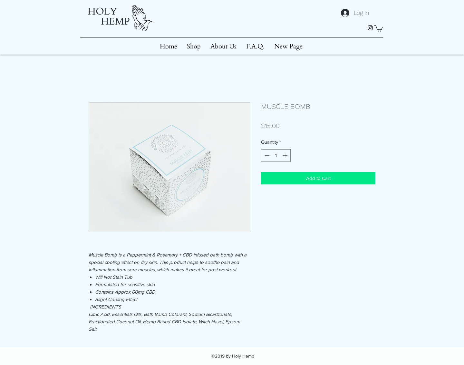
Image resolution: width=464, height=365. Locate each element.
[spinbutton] (276, 156)
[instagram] (370, 28)
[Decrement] (266, 156)
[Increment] (285, 156)
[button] (378, 28)
